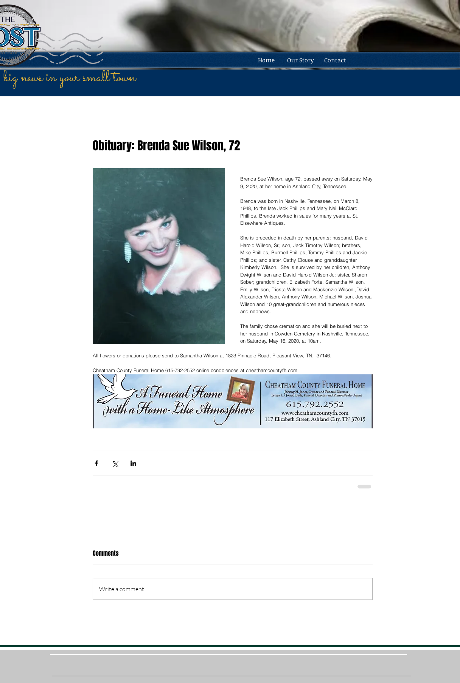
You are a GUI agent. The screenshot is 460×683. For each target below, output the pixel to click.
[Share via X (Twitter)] (114, 463)
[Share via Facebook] (96, 463)
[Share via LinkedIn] (133, 463)
